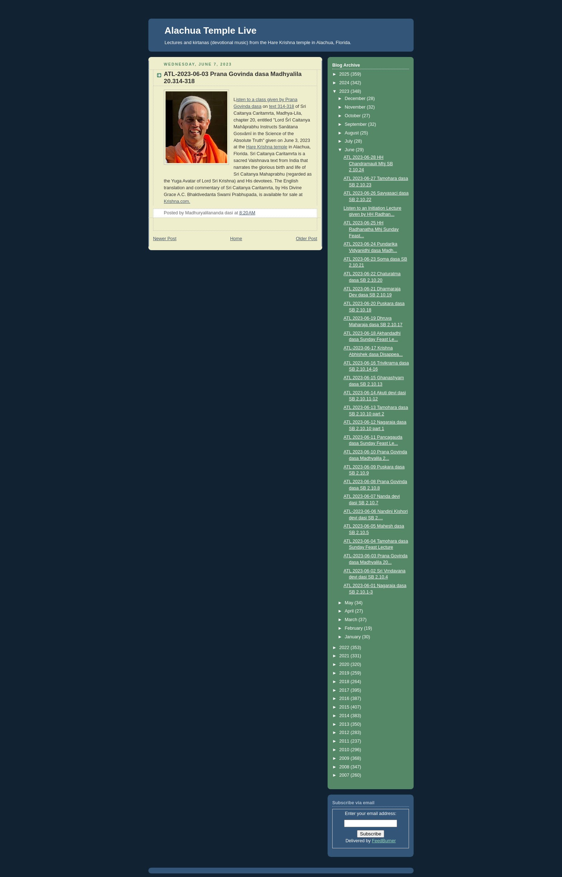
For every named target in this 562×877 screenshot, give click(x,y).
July (349, 141)
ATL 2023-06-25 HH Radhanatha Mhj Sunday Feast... (371, 229)
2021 (345, 655)
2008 (345, 766)
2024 (345, 82)
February (354, 628)
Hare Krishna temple (266, 146)
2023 (345, 91)
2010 (345, 749)
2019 (345, 673)
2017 (345, 690)
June (350, 149)
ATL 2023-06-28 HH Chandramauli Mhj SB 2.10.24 (368, 163)
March (352, 619)
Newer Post (164, 238)
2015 (345, 707)
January (353, 636)
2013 (345, 724)
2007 (345, 775)
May (349, 602)
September (356, 124)
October (353, 115)
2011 (345, 741)
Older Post (306, 238)
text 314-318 (281, 106)
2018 (345, 681)
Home (236, 238)
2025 (345, 74)
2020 (345, 664)
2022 (345, 647)
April (350, 611)
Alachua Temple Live (211, 30)
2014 (345, 715)
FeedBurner (384, 840)
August (352, 132)
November (356, 107)
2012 (345, 732)
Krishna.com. (177, 201)
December (356, 98)
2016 (345, 698)
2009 (345, 758)
